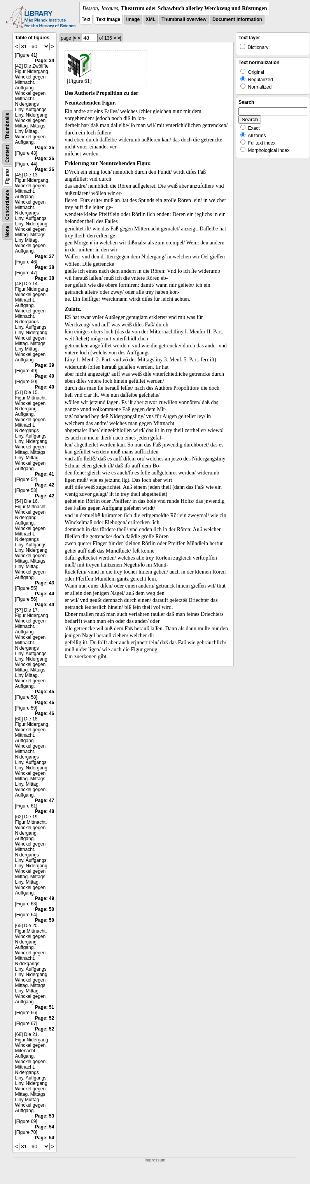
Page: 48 (44, 811)
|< (74, 38)
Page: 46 (44, 702)
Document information (237, 19)
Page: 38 (44, 267)
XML (151, 19)
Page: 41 (44, 474)
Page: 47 (44, 800)
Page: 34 (44, 60)
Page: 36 (44, 158)
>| (119, 38)
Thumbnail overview (183, 19)
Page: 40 (44, 376)
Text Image (108, 19)
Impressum (155, 1160)
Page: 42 (44, 485)
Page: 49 (44, 898)
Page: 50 (44, 909)
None (7, 231)
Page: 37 (44, 256)
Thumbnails (7, 126)
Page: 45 (44, 691)
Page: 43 (44, 583)
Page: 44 (44, 593)
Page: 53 (44, 1116)
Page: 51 (44, 1007)
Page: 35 (44, 147)
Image (133, 19)
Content (7, 153)
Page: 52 (44, 1018)
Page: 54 (44, 1127)
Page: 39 (44, 365)
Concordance (7, 205)
